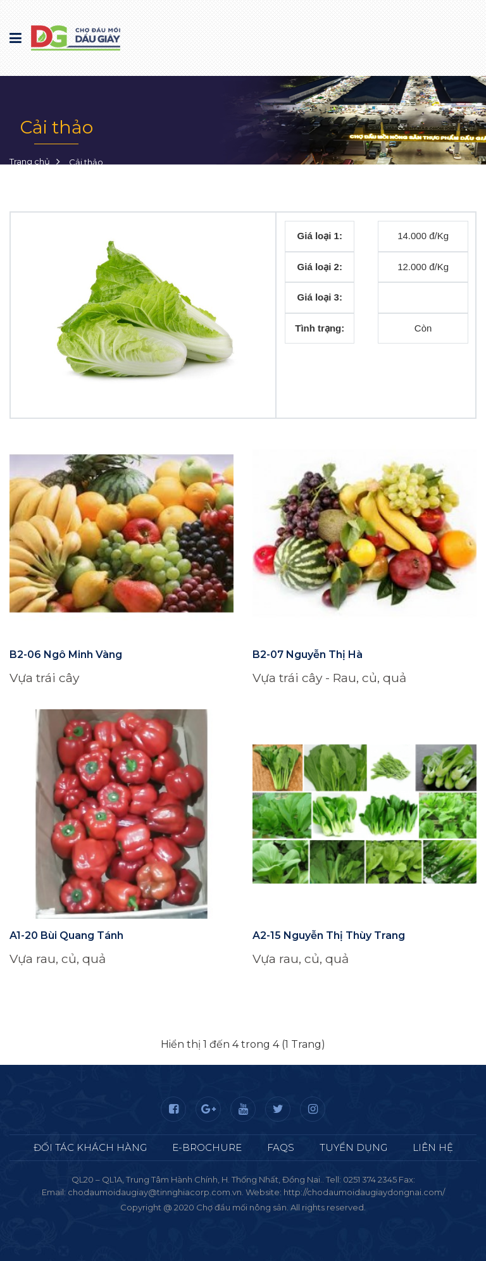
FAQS (280, 1147)
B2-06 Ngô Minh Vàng (65, 655)
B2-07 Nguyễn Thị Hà (307, 655)
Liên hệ (433, 1147)
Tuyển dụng (353, 1147)
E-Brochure (207, 1147)
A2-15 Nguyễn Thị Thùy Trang (328, 935)
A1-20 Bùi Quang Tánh (66, 935)
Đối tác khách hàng (90, 1147)
